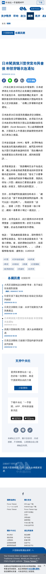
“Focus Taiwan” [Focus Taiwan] (30, 561)
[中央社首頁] (23, 8)
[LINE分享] (10, 80)
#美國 (25, 264)
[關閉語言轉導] (44, 555)
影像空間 (27, 540)
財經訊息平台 (28, 545)
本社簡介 (10, 535)
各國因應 (14, 278)
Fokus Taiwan (12, 509)
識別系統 (10, 537)
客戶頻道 (27, 537)
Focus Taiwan (12, 504)
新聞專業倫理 (11, 545)
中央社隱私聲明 (33, 569)
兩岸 (37, 16)
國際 (30, 16)
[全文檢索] (42, 9)
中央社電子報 (28, 523)
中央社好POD (29, 525)
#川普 (6, 259)
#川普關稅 (35, 264)
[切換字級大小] (23, 80)
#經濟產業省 (9, 269)
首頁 (3, 23)
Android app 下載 (30, 507)
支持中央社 (35, 9)
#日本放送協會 (18, 259)
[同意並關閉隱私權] (44, 566)
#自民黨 (31, 259)
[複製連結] (16, 80)
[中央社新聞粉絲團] (23, 494)
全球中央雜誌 (28, 512)
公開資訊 (10, 540)
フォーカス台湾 (12, 507)
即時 (15, 16)
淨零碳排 (27, 517)
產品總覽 (27, 535)
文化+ (26, 515)
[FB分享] (4, 80)
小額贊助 (23, 388)
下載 (40, 2)
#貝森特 (21, 269)
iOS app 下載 (29, 504)
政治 (23, 16)
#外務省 (15, 264)
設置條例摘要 (11, 543)
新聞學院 (27, 520)
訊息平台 (27, 543)
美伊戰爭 (6, 16)
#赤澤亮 (31, 269)
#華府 (6, 264)
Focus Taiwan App (30, 509)
